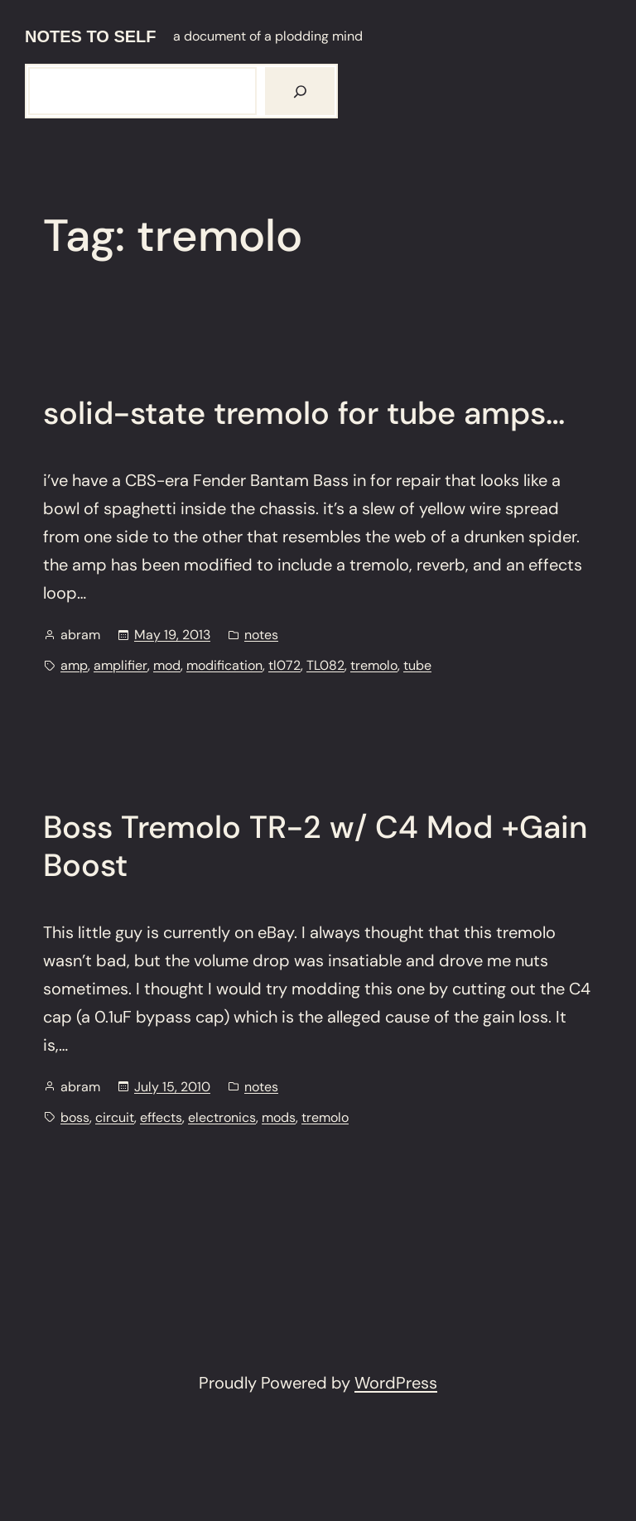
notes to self (91, 36)
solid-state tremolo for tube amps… (304, 414)
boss (74, 1117)
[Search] (300, 91)
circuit (114, 1117)
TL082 (325, 665)
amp (74, 665)
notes (261, 634)
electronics (222, 1117)
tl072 (284, 665)
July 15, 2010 (172, 1086)
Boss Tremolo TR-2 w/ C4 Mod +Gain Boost (315, 846)
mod (167, 665)
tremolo (374, 665)
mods (279, 1117)
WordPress (395, 1382)
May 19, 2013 (172, 634)
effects (161, 1117)
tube (417, 665)
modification (224, 665)
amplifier (120, 665)
